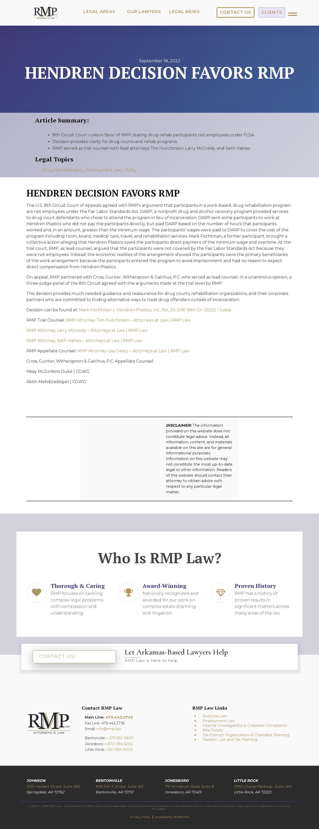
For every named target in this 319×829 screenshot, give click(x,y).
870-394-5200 (120, 744)
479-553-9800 (121, 738)
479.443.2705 (119, 717)
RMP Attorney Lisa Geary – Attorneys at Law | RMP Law (133, 351)
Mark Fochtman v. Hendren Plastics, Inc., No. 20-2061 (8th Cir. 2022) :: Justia (155, 310)
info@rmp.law (109, 728)
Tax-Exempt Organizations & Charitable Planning (246, 735)
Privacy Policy (141, 817)
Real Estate (213, 730)
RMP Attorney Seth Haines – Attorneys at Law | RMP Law (84, 340)
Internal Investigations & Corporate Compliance (245, 725)
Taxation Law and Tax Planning (230, 739)
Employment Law (104, 170)
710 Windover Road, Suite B (189, 786)
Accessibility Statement (172, 817)
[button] (99, 11)
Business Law (215, 716)
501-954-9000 (120, 749)
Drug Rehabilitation (62, 170)
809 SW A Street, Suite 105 (119, 786)
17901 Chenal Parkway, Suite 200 (262, 786)
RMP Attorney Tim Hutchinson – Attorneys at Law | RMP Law (128, 320)
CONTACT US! (57, 656)
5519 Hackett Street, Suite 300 (53, 786)
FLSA (129, 170)
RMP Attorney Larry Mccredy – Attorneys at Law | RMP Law (86, 330)
